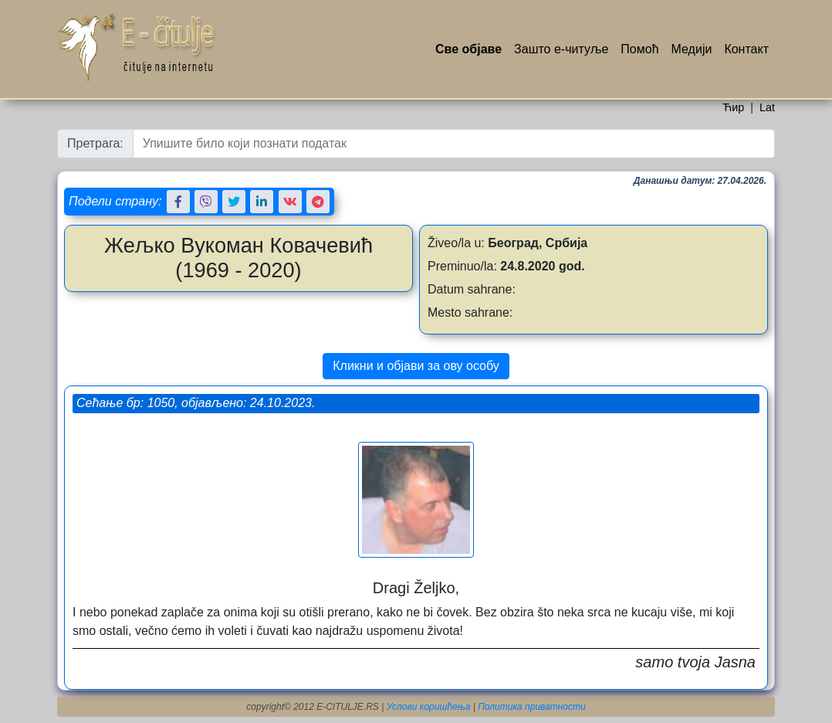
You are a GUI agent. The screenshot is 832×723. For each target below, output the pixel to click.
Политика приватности (532, 706)
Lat (767, 107)
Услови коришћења (429, 706)
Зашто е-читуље (561, 49)
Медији (691, 49)
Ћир (733, 107)
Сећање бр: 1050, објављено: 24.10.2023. (195, 402)
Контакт (746, 49)
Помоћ (639, 49)
